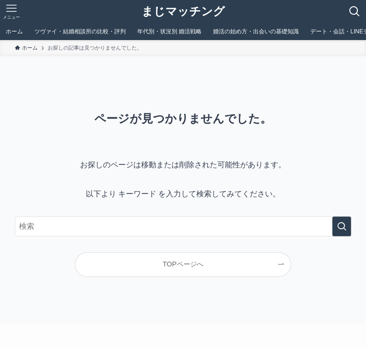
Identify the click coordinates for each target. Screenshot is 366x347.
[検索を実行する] (341, 226)
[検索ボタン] (354, 11)
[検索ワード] (183, 226)
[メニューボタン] (11, 11)
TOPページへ (183, 264)
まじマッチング (183, 11)
